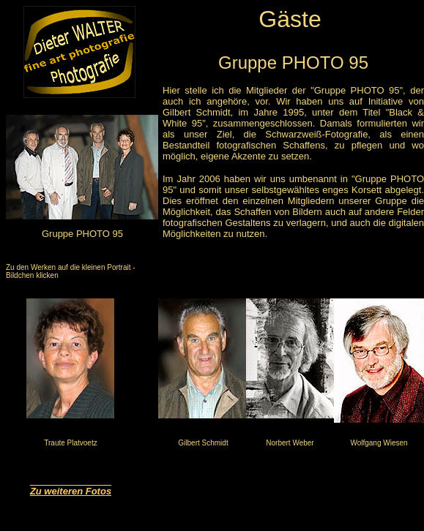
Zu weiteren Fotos (70, 491)
